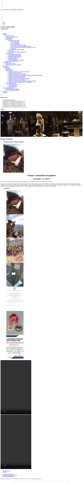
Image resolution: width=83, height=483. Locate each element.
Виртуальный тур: (10, 70)
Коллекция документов (13, 57)
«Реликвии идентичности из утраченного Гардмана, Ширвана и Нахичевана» (25, 75)
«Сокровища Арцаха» (13, 84)
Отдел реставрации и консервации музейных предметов (23, 47)
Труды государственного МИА (12, 90)
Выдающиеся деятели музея (12, 36)
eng (4, 24)
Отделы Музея (9, 39)
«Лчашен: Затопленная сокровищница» (17, 76)
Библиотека (13, 48)
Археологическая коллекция (14, 54)
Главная (5, 33)
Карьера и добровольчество (12, 61)
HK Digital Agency (38, 478)
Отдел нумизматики (15, 43)
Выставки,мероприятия (6, 66)
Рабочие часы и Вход (10, 63)
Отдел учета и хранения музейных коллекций (21, 46)
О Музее (5, 34)
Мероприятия (9, 69)
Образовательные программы (12, 89)
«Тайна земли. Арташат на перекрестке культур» (19, 71)
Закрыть (2, 109)
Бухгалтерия (11, 50)
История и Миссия (10, 35)
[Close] (1, 94)
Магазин (5, 91)
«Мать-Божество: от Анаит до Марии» (16, 79)
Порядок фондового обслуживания (13, 64)
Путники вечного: (9, 141)
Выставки (8, 68)
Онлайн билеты (6, 470)
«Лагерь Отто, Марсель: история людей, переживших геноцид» (22, 80)
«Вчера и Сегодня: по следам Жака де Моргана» (19, 78)
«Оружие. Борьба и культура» (14, 72)
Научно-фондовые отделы (14, 40)
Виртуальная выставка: (11, 83)
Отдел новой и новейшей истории (18, 45)
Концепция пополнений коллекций (16, 60)
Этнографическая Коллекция (14, 55)
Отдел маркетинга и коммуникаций (16, 49)
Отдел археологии (15, 41)
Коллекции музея (9, 53)
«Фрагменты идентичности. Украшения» (17, 74)
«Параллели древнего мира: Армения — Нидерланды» (20, 82)
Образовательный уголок (8, 87)
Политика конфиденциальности (10, 475)
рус (4, 21)
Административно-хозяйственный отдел (17, 51)
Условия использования (8, 474)
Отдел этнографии (15, 42)
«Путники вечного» (12, 86)
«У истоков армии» (12, 85)
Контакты (5, 92)
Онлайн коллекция (12, 58)
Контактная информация (8, 476)
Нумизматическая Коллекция (14, 56)
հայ (4, 23)
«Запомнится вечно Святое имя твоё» (16, 77)
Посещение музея (7, 62)
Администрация (9, 38)
